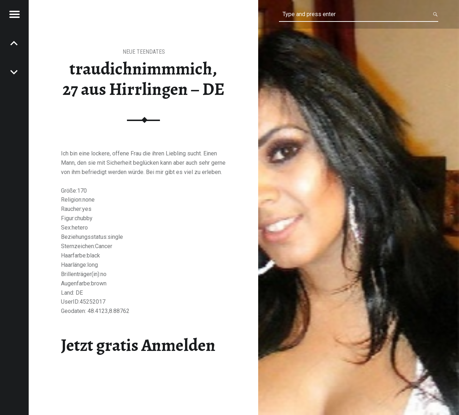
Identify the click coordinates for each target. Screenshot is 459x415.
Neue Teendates (144, 51)
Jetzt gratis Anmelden (138, 345)
